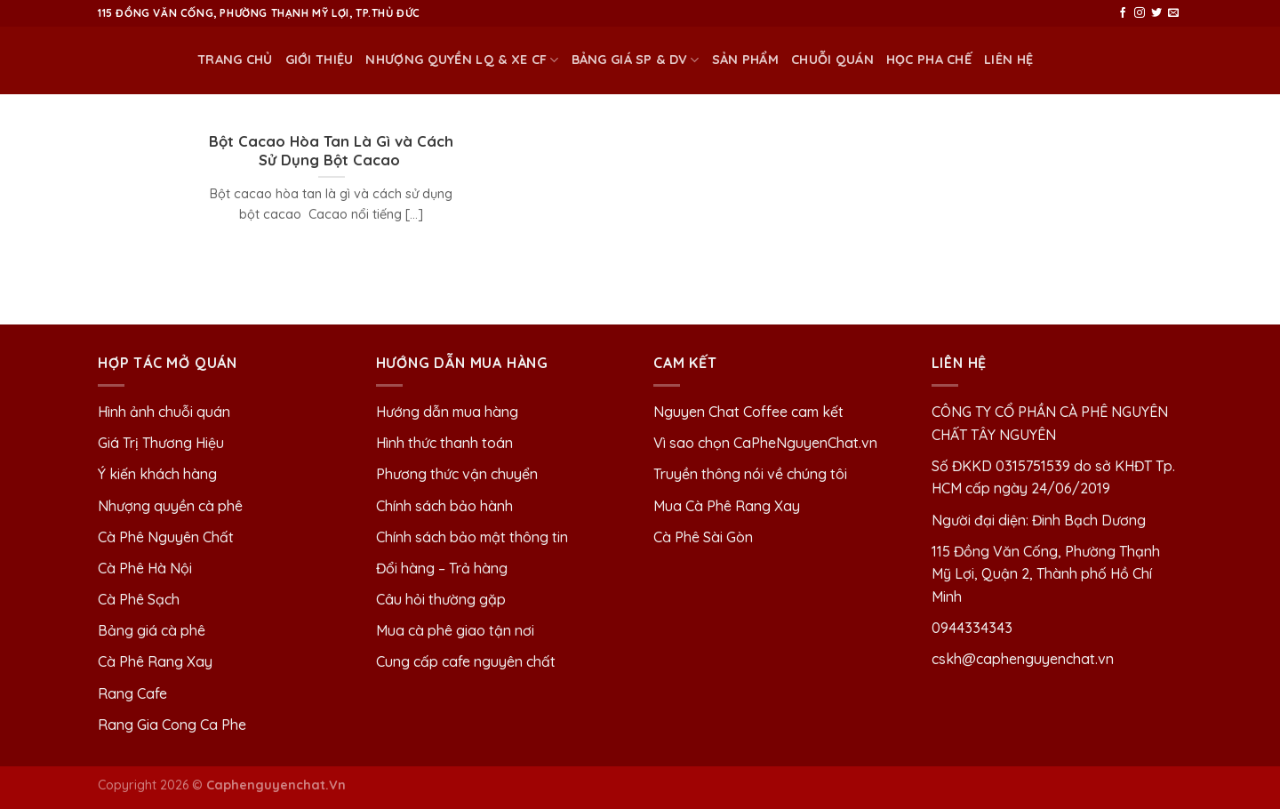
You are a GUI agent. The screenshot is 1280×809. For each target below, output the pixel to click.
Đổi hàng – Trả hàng (442, 568)
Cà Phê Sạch (139, 599)
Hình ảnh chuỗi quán (166, 412)
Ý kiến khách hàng (157, 474)
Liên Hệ (1008, 60)
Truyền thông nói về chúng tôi (750, 474)
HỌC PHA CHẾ (929, 60)
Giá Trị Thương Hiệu (161, 443)
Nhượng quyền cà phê (170, 506)
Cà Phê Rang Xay (155, 661)
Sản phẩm (745, 60)
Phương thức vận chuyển (457, 474)
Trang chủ (235, 60)
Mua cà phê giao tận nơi (455, 630)
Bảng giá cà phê (151, 630)
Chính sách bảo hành (444, 506)
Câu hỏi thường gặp (441, 599)
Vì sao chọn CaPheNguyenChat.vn (765, 443)
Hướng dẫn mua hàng (447, 412)
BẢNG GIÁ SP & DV (636, 60)
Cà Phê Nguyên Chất (166, 537)
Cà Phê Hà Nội (145, 568)
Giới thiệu (319, 60)
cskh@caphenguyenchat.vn (1023, 659)
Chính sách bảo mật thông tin (472, 537)
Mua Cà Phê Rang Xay (726, 506)
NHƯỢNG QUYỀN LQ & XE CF (461, 60)
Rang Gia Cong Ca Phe (172, 724)
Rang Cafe (132, 693)
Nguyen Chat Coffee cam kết (748, 412)
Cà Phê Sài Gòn (703, 537)
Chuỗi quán (832, 60)
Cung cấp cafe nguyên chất (466, 661)
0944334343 (972, 628)
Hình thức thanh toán (444, 443)
